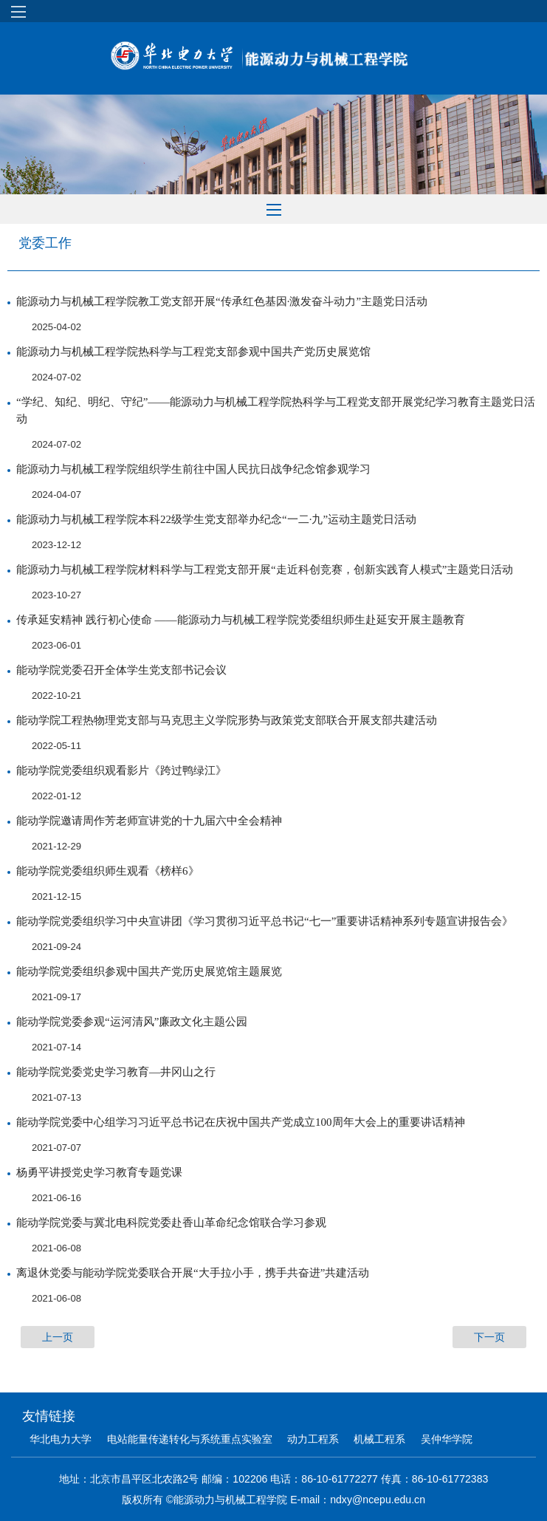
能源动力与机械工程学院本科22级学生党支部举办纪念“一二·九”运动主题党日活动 (216, 519)
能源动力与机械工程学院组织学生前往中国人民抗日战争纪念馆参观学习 (193, 469)
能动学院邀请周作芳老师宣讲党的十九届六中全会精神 (149, 821)
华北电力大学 (61, 1439)
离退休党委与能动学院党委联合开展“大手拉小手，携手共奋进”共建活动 (192, 1273)
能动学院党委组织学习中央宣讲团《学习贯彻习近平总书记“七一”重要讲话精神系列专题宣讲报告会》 (264, 921)
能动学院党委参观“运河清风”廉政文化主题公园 (131, 1022)
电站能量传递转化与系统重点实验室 (189, 1439)
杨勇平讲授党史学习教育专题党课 (99, 1172)
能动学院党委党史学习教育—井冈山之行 (116, 1072)
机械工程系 (379, 1439)
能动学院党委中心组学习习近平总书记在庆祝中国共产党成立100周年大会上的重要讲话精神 (240, 1122)
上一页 (57, 1337)
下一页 (489, 1337)
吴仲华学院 (446, 1439)
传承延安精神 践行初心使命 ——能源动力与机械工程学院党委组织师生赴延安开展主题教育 (240, 620)
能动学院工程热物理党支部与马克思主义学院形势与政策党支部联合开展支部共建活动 (226, 720)
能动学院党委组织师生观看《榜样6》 (107, 871)
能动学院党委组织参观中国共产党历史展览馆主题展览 (149, 971)
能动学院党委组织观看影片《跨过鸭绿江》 (121, 770)
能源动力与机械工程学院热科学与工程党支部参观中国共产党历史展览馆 (193, 352)
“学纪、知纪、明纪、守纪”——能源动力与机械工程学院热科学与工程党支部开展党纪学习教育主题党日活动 (275, 410)
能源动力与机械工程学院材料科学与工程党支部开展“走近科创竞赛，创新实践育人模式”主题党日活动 (264, 569)
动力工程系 (313, 1439)
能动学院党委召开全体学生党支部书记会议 (121, 670)
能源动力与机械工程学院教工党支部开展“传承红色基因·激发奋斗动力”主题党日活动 (221, 301)
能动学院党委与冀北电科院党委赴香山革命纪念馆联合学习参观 (171, 1222)
